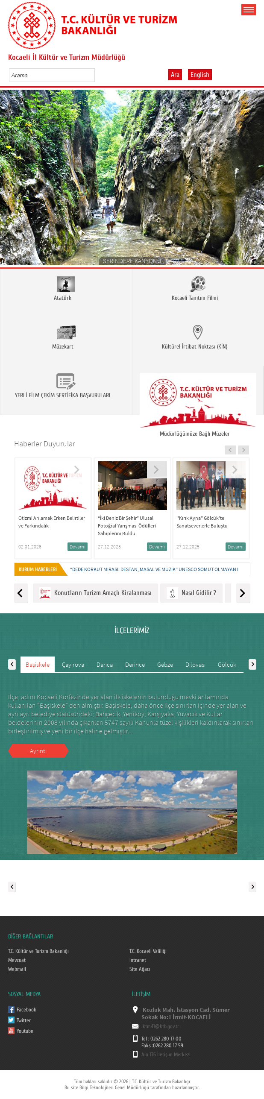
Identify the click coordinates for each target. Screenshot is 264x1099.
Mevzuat (17, 960)
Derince (135, 664)
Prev (9, 180)
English (200, 75)
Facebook (26, 1010)
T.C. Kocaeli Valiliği (148, 951)
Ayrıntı (38, 751)
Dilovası (195, 664)
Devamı (77, 546)
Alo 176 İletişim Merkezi (166, 1055)
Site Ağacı (139, 969)
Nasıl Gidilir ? (191, 593)
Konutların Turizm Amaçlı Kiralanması (95, 593)
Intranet (137, 960)
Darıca (105, 664)
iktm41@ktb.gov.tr (160, 1026)
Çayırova (73, 664)
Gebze (165, 664)
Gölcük (227, 664)
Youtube (25, 1031)
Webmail (17, 969)
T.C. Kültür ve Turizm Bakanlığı (38, 951)
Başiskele (38, 664)
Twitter (24, 1020)
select (97, 75)
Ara (175, 75)
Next (254, 180)
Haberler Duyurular (44, 443)
